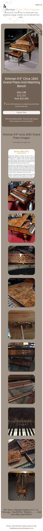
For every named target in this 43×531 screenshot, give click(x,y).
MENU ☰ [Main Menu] (39, 5)
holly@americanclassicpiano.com (21, 528)
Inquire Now (21, 112)
